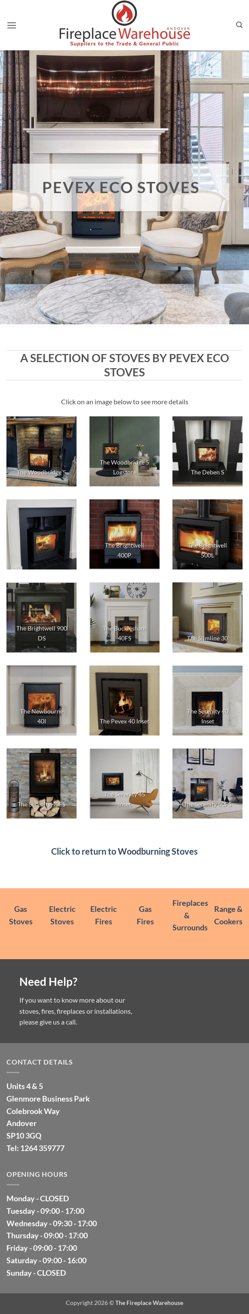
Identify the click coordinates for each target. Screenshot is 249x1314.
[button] (11, 25)
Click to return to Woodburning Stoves (124, 851)
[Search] (239, 25)
